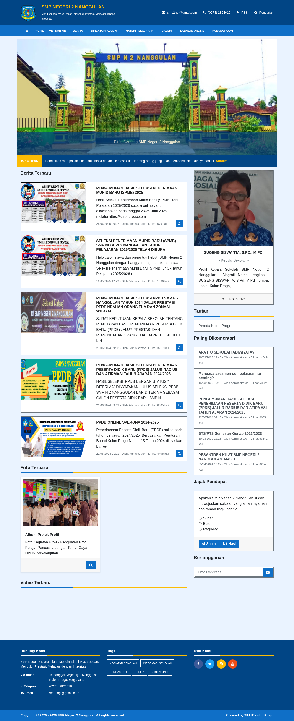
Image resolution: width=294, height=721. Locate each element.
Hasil (230, 544)
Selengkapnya (233, 299)
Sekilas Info (119, 672)
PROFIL (39, 30)
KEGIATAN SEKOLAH (123, 663)
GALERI (167, 30)
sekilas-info (160, 672)
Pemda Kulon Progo (215, 326)
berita (139, 672)
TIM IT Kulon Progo (258, 715)
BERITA (79, 30)
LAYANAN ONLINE (193, 30)
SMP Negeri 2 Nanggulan (76, 715)
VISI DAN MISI (58, 30)
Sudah (208, 518)
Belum (208, 524)
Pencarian (264, 12)
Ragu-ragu (212, 529)
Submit (210, 544)
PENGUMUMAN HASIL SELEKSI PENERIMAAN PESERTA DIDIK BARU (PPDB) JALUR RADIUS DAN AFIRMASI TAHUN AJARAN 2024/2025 (136, 369)
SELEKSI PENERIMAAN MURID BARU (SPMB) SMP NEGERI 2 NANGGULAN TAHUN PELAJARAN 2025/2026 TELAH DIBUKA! (136, 245)
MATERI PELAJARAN (141, 30)
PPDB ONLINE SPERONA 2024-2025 (127, 422)
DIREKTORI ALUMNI (105, 30)
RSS (242, 12)
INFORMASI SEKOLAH (157, 663)
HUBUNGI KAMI (222, 30)
